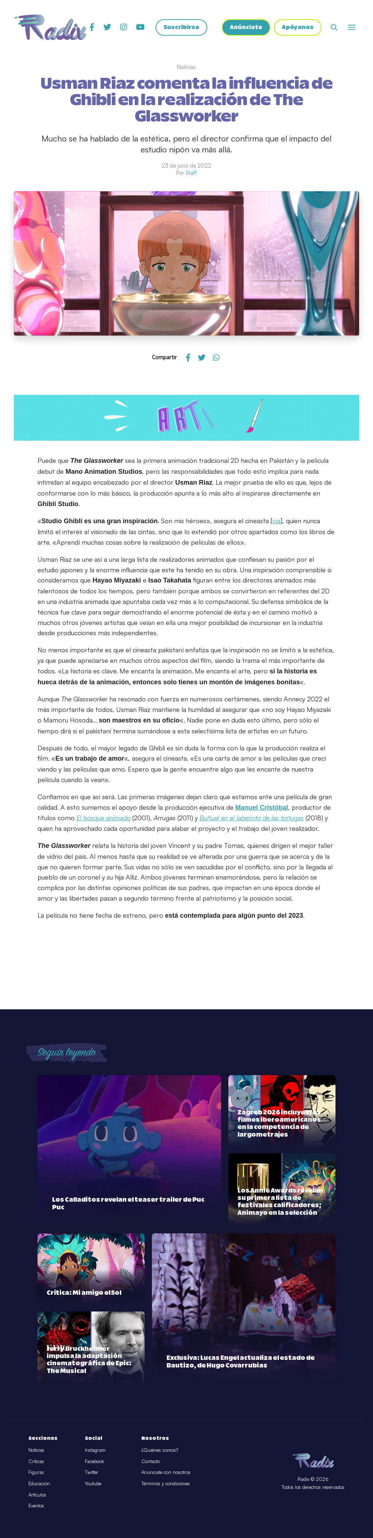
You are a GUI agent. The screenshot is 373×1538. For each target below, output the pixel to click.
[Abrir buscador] (334, 27)
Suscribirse (181, 27)
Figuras (36, 1472)
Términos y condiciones (165, 1483)
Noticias (36, 1450)
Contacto (150, 1461)
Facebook (94, 1461)
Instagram (95, 1450)
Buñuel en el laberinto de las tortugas (252, 818)
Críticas (36, 1461)
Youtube (93, 1483)
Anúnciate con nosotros (166, 1472)
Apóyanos (298, 27)
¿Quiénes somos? (159, 1450)
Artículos (37, 1495)
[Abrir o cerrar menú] (352, 27)
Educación (39, 1483)
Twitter (91, 1472)
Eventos (36, 1506)
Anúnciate (246, 27)
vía (276, 521)
